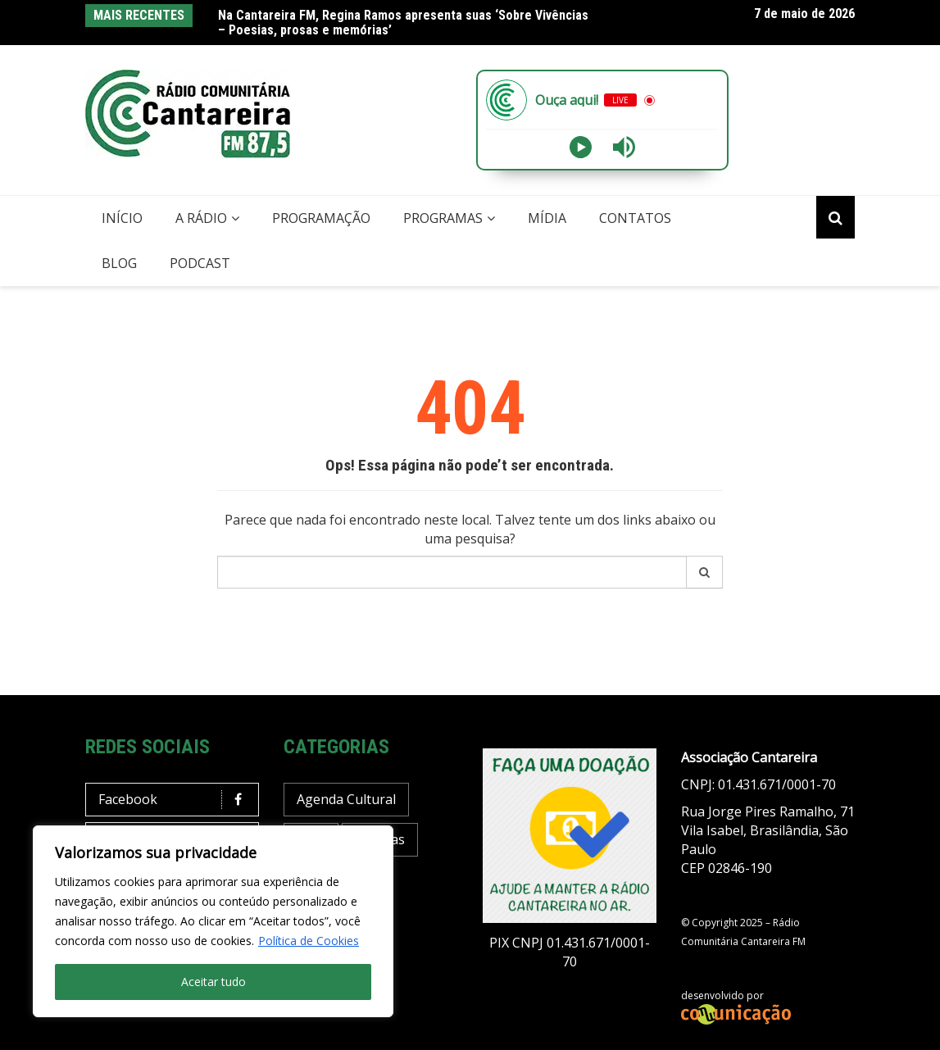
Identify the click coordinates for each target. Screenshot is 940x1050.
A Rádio (201, 218)
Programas (443, 218)
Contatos (635, 218)
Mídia (547, 218)
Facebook (176, 799)
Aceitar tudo (213, 981)
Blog (119, 263)
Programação (321, 218)
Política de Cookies (308, 940)
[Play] (580, 147)
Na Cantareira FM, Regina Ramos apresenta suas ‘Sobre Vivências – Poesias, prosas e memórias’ (403, 22)
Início (122, 218)
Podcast (200, 263)
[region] (213, 921)
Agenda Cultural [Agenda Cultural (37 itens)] (346, 799)
